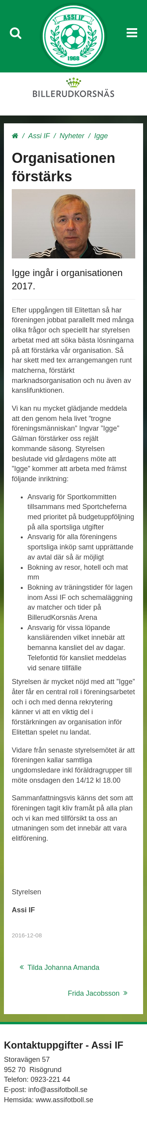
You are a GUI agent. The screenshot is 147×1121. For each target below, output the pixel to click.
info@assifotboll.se (57, 1090)
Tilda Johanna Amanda (63, 967)
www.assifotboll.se (64, 1100)
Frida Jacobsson (94, 993)
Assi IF (39, 136)
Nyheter (72, 136)
